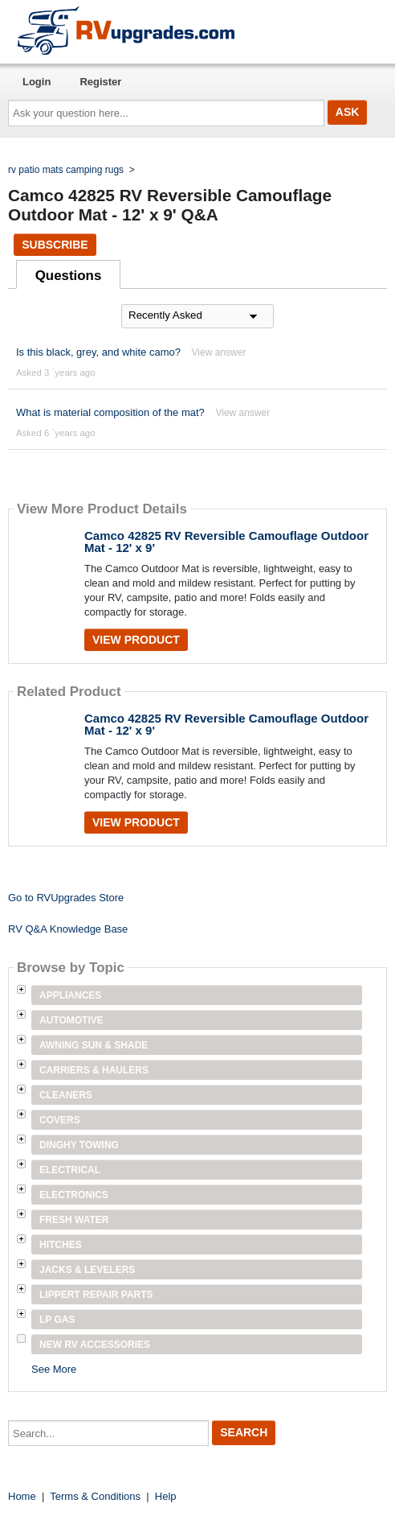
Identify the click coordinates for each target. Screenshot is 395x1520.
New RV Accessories (94, 1344)
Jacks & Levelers (87, 1269)
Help (166, 1496)
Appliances (70, 995)
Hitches (60, 1244)
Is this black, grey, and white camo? (98, 352)
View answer (219, 352)
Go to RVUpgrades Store (66, 898)
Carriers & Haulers (94, 1070)
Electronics (73, 1195)
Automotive (71, 1020)
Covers (59, 1120)
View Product (136, 639)
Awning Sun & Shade (93, 1045)
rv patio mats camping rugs (66, 169)
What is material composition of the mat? (110, 412)
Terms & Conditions (95, 1496)
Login (36, 82)
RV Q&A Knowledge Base (68, 929)
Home (22, 1496)
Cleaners (65, 1095)
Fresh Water (73, 1219)
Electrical (69, 1170)
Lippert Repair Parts (96, 1294)
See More (53, 1369)
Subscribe (55, 244)
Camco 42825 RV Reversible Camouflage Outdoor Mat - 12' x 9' (226, 541)
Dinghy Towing (79, 1145)
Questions (68, 275)
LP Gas (57, 1319)
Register (100, 82)
